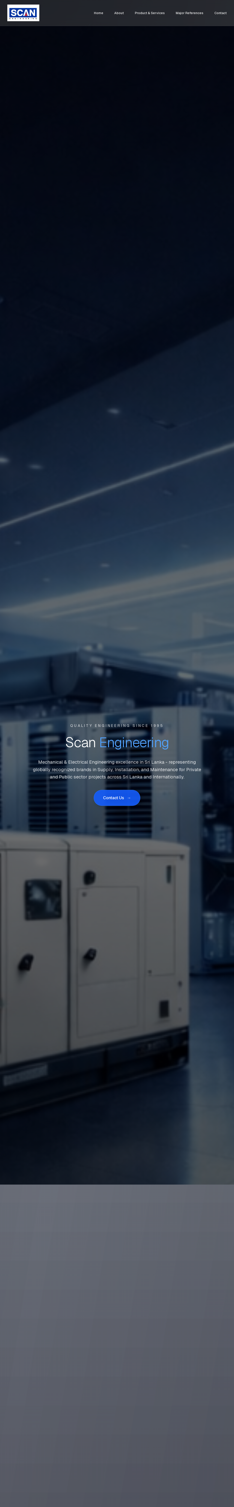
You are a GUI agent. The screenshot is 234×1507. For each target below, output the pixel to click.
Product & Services (150, 13)
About (119, 13)
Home (98, 13)
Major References (189, 13)
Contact (220, 13)
